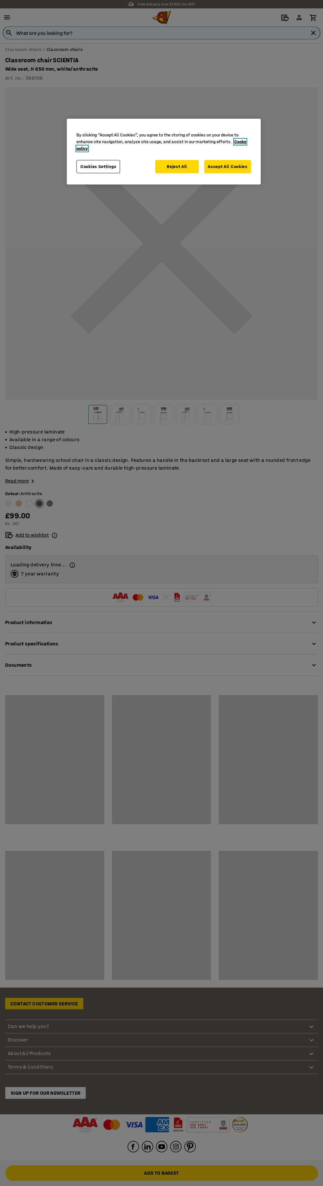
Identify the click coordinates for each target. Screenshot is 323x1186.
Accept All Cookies (227, 166)
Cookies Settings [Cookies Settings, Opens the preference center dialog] (98, 166)
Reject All (177, 166)
